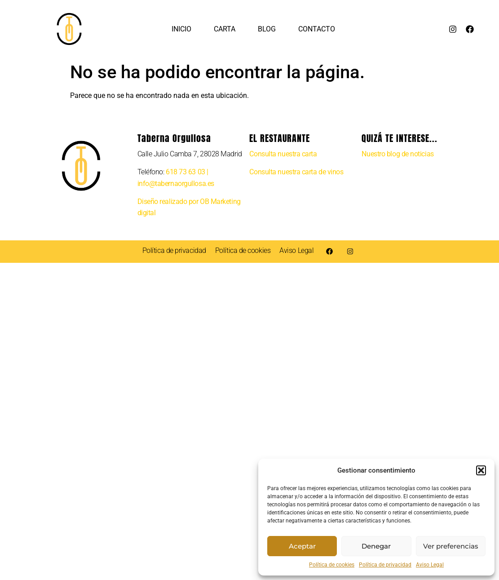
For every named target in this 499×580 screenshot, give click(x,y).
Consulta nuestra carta (283, 154)
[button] (481, 470)
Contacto (316, 29)
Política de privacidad (385, 565)
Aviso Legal (430, 565)
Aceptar (302, 546)
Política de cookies (331, 565)
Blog (267, 29)
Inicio (181, 29)
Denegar (376, 546)
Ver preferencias (450, 546)
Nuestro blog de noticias (397, 154)
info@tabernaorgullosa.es (175, 183)
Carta (224, 29)
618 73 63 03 (185, 172)
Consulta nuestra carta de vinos (296, 172)
